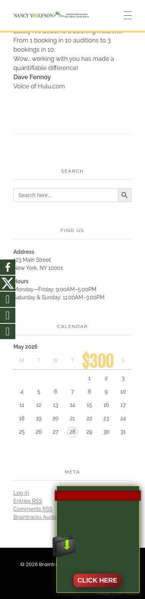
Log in (21, 493)
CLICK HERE (97, 580)
